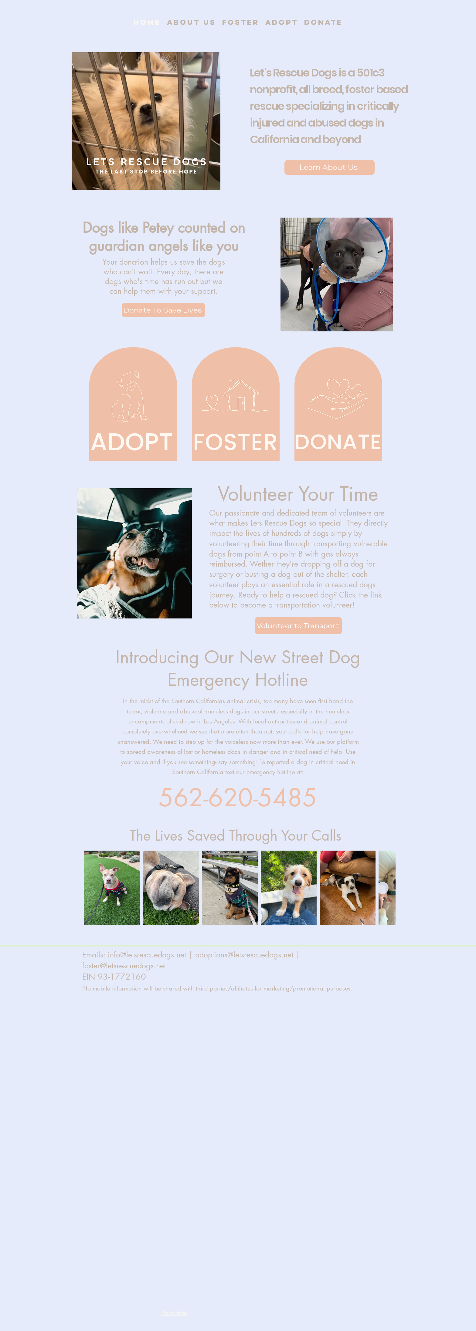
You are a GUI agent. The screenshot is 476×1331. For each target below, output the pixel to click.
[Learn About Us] (329, 167)
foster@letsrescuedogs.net (124, 965)
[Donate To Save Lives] (163, 310)
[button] (174, 1312)
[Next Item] (382, 888)
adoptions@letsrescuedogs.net (244, 955)
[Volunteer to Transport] (298, 625)
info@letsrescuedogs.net (147, 955)
